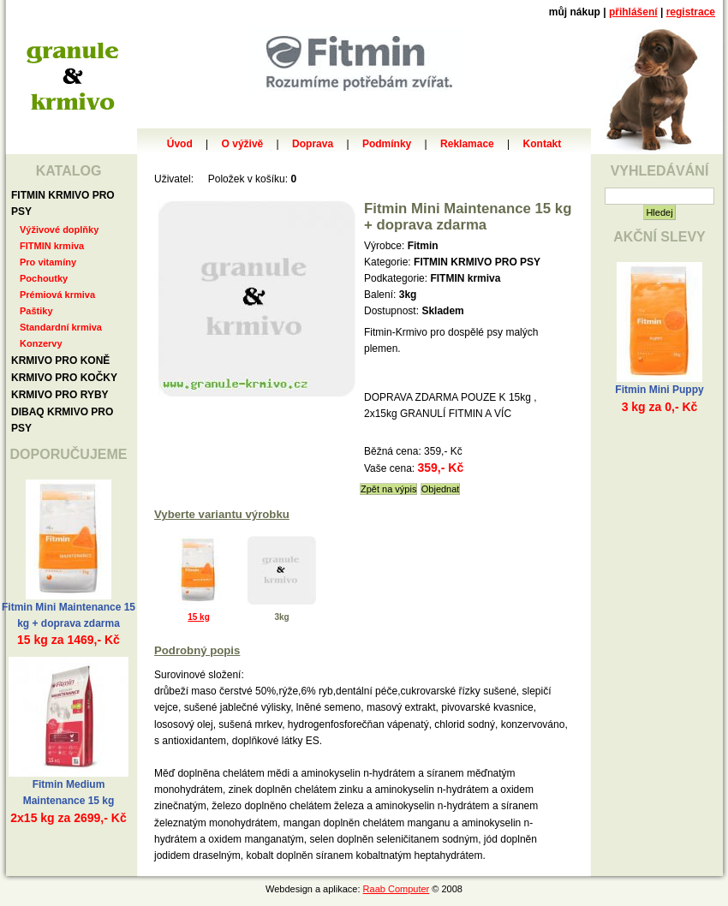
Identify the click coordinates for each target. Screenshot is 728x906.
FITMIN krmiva (52, 246)
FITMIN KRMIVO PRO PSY (63, 203)
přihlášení (633, 12)
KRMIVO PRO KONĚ (60, 361)
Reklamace (467, 144)
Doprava (312, 144)
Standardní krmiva (61, 327)
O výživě (243, 144)
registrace (690, 12)
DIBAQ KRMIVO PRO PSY (62, 420)
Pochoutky (44, 278)
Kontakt (542, 144)
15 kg (199, 617)
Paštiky (36, 311)
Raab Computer (396, 889)
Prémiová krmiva (57, 294)
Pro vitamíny (48, 262)
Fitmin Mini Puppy (659, 390)
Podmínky (386, 144)
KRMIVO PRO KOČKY (64, 378)
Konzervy (41, 343)
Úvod (180, 144)
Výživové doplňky (59, 229)
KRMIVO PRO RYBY (60, 395)
